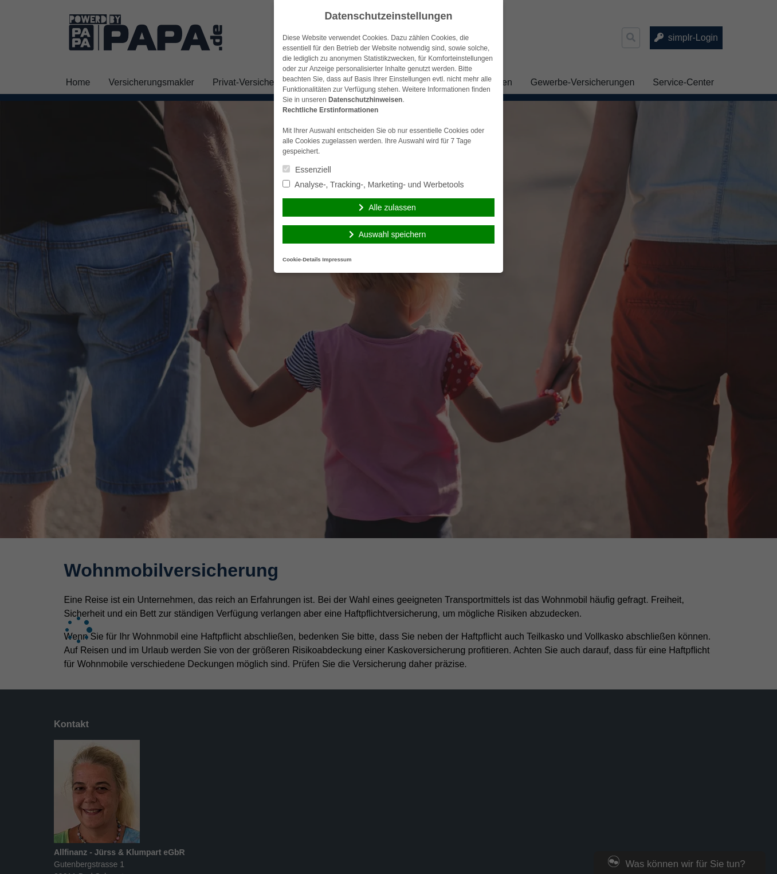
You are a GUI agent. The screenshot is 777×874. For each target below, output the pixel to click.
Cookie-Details (301, 259)
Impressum (336, 259)
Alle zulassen (392, 207)
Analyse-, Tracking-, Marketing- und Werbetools (373, 184)
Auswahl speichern (392, 234)
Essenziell (306, 169)
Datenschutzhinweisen (365, 100)
